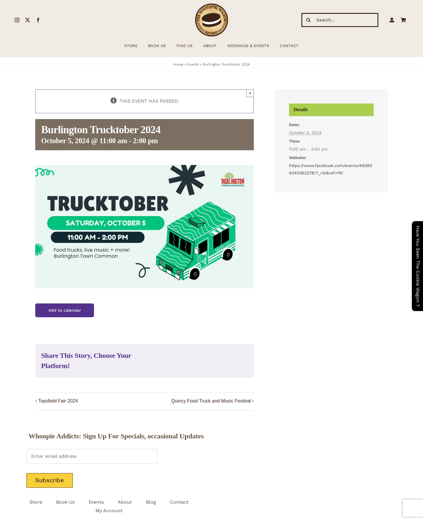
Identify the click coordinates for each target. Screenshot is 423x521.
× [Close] (250, 93)
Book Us (65, 502)
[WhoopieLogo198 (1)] (211, 6)
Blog (151, 502)
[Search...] (339, 20)
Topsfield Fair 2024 (58, 400)
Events (193, 64)
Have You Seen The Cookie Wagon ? (418, 266)
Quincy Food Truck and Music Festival (211, 400)
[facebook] (38, 20)
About (125, 502)
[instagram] (17, 20)
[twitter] (27, 20)
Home (178, 64)
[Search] (308, 20)
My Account (108, 510)
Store (35, 502)
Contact (179, 502)
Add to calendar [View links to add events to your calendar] (64, 310)
